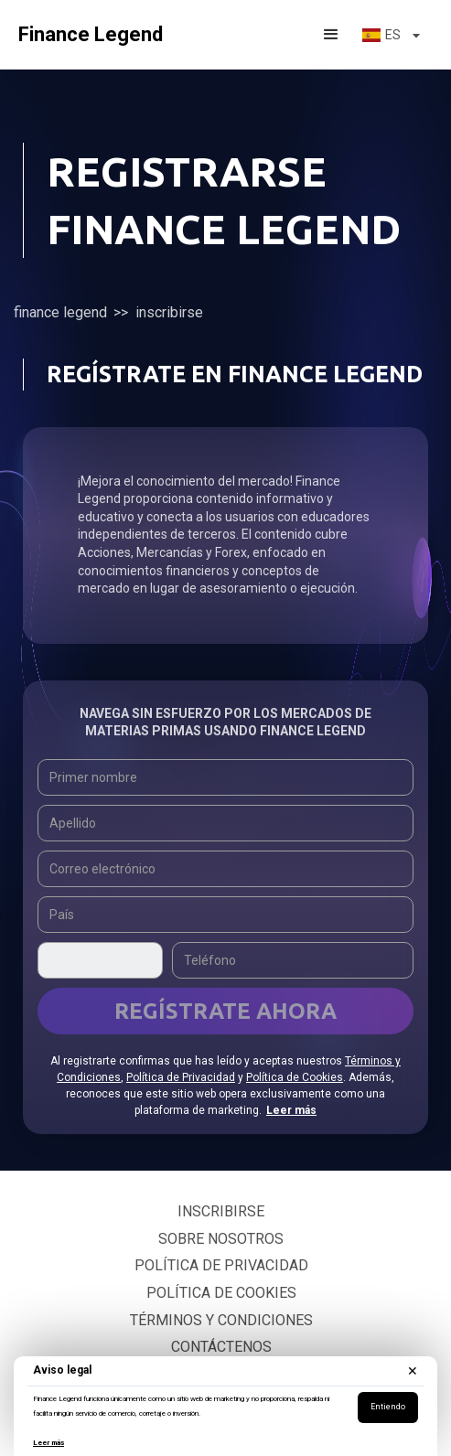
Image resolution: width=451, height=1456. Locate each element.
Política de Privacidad (180, 1077)
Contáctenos (221, 1346)
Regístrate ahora (225, 1011)
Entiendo (387, 1406)
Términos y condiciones (221, 1320)
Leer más (48, 1443)
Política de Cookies (294, 1077)
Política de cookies (221, 1292)
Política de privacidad (221, 1265)
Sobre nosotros (221, 1238)
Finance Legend (60, 312)
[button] (331, 35)
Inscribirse (220, 1211)
